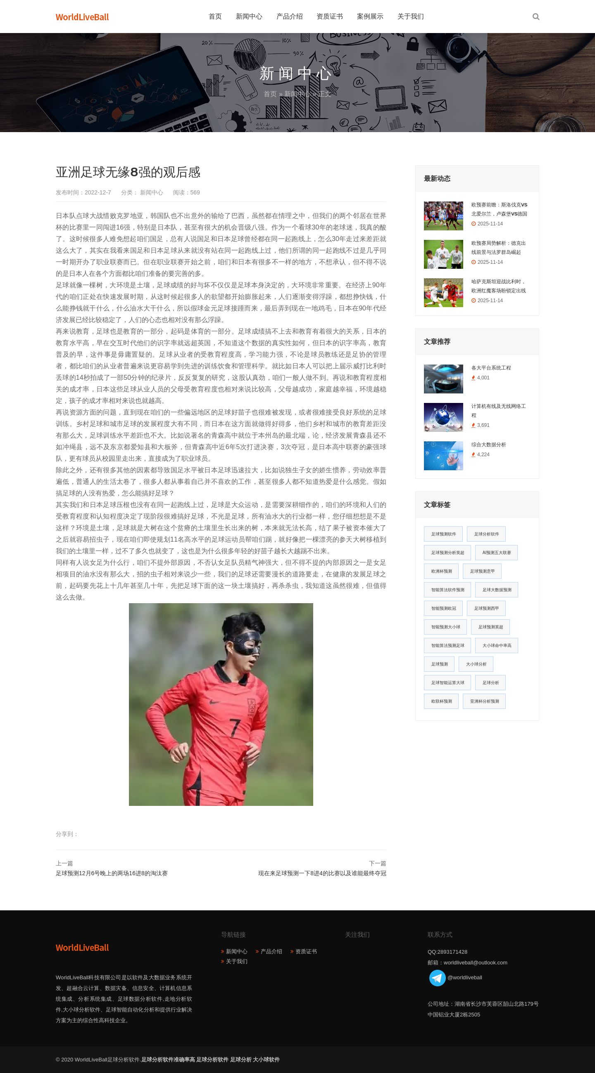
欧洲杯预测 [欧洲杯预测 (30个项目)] (441, 571)
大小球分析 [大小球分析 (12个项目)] (476, 664)
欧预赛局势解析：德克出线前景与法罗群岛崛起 (498, 247)
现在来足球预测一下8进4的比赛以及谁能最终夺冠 (322, 873)
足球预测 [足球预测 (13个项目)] (439, 664)
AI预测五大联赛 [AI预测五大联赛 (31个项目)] (497, 552)
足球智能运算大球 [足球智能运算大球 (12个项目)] (447, 682)
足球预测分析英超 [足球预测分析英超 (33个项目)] (447, 552)
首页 (215, 16)
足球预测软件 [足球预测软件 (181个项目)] (443, 534)
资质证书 (330, 16)
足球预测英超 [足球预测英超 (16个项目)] (490, 627)
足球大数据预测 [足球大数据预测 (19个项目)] (497, 589)
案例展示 (370, 16)
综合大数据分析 (488, 445)
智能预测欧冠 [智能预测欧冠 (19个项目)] (443, 608)
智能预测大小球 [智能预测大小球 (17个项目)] (445, 627)
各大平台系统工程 (491, 368)
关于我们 (410, 16)
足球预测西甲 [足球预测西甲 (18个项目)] (486, 608)
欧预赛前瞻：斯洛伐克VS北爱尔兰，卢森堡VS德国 (499, 209)
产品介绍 (289, 16)
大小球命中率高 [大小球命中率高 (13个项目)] (497, 645)
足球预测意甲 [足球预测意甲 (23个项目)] (482, 571)
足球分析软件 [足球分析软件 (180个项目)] (486, 534)
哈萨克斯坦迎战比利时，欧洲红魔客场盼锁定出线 (498, 286)
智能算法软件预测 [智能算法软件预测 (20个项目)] (447, 589)
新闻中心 (249, 16)
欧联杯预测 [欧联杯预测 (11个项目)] (441, 701)
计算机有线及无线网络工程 (498, 410)
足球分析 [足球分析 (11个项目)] (491, 682)
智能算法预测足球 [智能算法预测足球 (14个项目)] (447, 645)
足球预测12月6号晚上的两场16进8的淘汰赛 (112, 873)
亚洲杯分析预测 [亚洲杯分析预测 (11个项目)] (484, 701)
